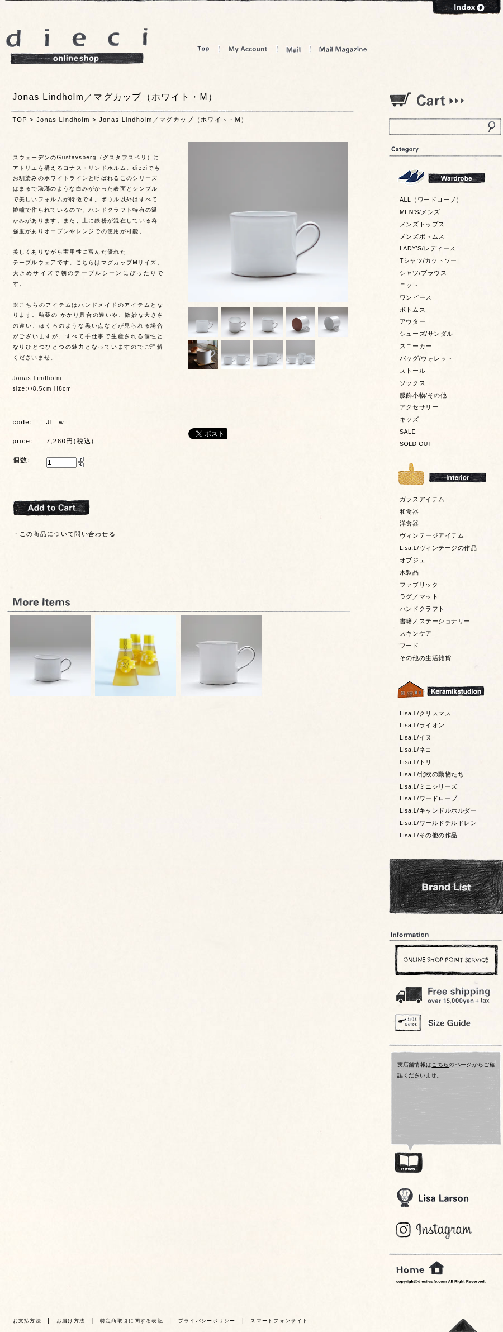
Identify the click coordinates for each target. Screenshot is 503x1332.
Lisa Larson (432, 1197)
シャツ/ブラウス (423, 272)
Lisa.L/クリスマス (425, 713)
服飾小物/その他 (423, 395)
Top (203, 49)
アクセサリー (419, 407)
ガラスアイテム (422, 499)
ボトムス (412, 309)
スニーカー (416, 346)
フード (409, 645)
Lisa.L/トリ (416, 762)
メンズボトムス (422, 236)
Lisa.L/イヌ (416, 737)
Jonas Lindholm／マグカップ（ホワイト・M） (173, 119)
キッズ (409, 419)
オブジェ (412, 560)
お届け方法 (71, 1321)
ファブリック (419, 584)
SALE (408, 431)
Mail (293, 49)
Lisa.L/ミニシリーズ (429, 786)
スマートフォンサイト (279, 1321)
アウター (412, 321)
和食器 (409, 511)
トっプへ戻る (463, 1325)
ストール (412, 370)
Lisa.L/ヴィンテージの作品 (438, 547)
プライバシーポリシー (207, 1321)
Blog (434, 1230)
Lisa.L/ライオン (422, 725)
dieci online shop (77, 46)
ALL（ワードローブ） (431, 199)
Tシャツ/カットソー (428, 260)
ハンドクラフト (422, 608)
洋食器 (409, 523)
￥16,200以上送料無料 (445, 993)
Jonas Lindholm (63, 119)
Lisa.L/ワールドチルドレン (438, 822)
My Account (248, 49)
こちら (440, 1064)
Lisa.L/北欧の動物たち (432, 774)
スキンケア (416, 633)
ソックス (412, 383)
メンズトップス (422, 224)
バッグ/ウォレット (426, 358)
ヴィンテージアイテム (432, 535)
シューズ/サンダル (426, 333)
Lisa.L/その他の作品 (429, 835)
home (420, 1268)
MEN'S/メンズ (420, 211)
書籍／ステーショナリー (435, 621)
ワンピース (416, 297)
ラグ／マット (419, 596)
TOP (20, 119)
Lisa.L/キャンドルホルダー (438, 810)
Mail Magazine (343, 49)
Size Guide (445, 1022)
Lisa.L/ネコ (416, 749)
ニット (409, 285)
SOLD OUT (416, 443)
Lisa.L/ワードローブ (429, 798)
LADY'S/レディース (428, 248)
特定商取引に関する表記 (131, 1321)
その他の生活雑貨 (425, 658)
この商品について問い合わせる (68, 533)
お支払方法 (27, 1321)
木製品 (409, 572)
